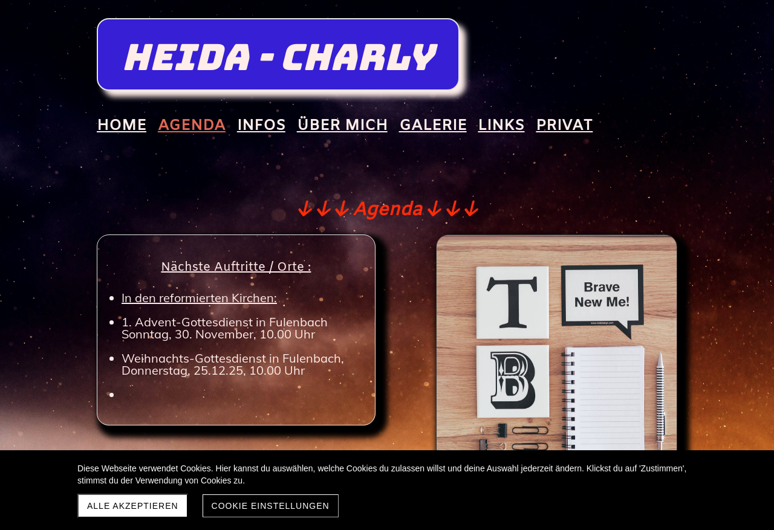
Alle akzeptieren (132, 506)
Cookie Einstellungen (271, 506)
